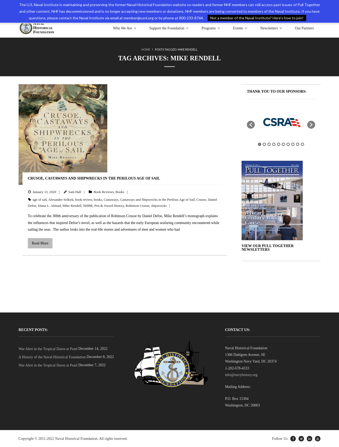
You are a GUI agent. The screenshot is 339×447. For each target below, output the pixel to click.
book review (83, 199)
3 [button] (269, 144)
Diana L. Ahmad (49, 206)
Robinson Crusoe (137, 206)
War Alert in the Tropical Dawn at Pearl (48, 349)
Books (119, 192)
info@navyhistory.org (241, 375)
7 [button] (288, 144)
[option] (281, 122)
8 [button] (293, 144)
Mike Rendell (72, 206)
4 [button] (273, 144)
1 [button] (259, 144)
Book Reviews (103, 192)
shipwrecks (159, 206)
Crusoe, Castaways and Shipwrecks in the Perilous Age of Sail (94, 178)
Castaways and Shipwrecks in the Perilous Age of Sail (157, 199)
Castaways (111, 199)
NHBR (88, 206)
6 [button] (283, 144)
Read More (40, 243)
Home (145, 49)
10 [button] (302, 144)
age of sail (40, 199)
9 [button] (297, 144)
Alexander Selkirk (60, 199)
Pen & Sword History (109, 206)
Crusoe (201, 199)
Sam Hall (74, 192)
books (98, 199)
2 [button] (264, 144)
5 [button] (278, 144)
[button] (251, 124)
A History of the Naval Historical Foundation (52, 357)
